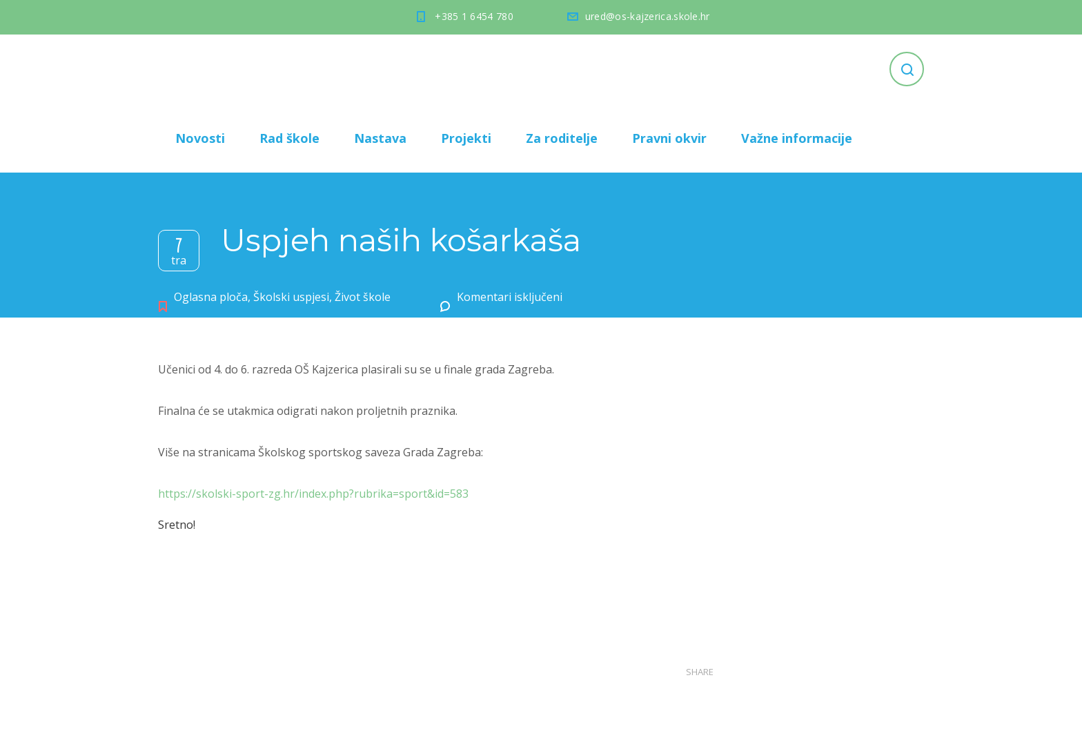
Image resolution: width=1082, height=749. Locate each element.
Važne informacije (796, 138)
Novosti (200, 138)
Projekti (466, 138)
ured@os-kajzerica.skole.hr (647, 16)
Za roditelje (562, 138)
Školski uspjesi (291, 296)
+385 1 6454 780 (474, 16)
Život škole (363, 296)
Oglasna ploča (211, 296)
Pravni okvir (669, 138)
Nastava (380, 138)
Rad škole (289, 138)
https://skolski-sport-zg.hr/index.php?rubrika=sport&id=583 (313, 493)
